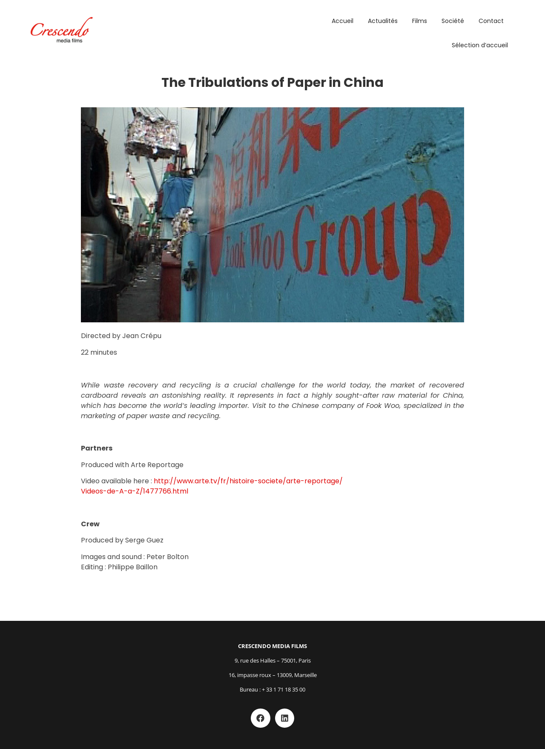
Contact (491, 21)
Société (453, 21)
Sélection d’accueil (480, 45)
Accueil (342, 21)
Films (419, 21)
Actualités (383, 21)
